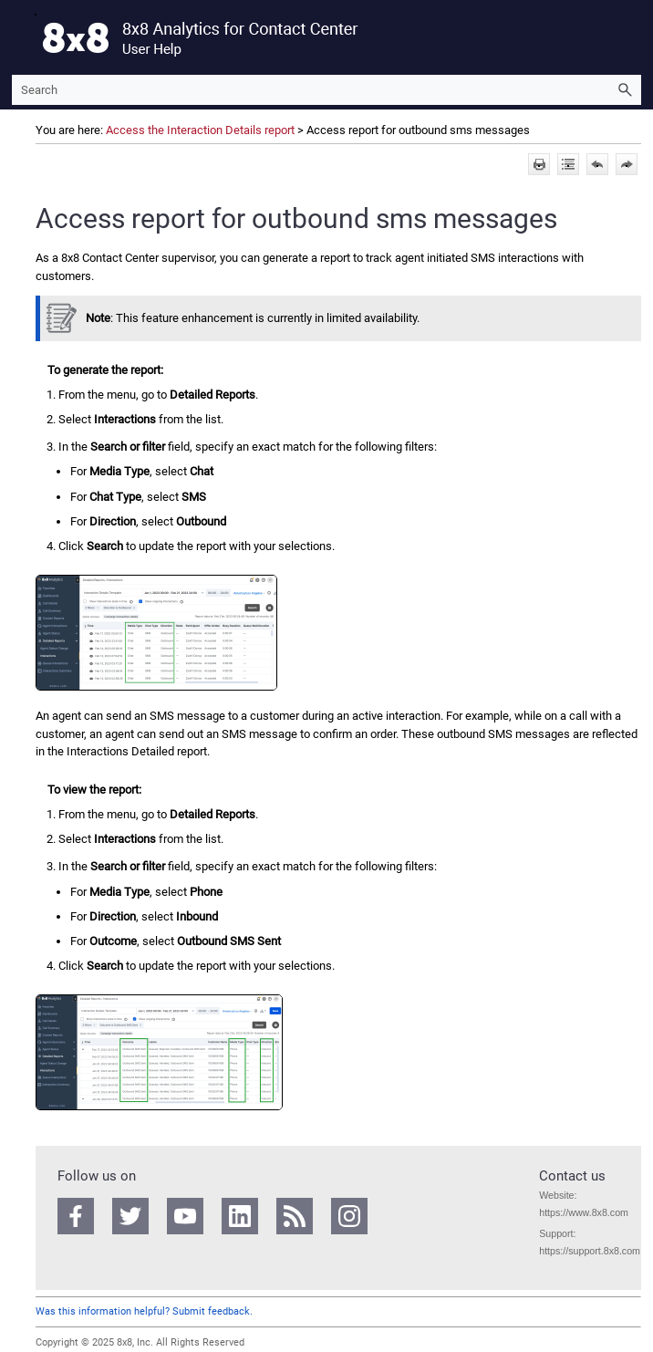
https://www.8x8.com (583, 1212)
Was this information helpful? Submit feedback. (144, 1311)
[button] (624, 90)
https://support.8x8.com (589, 1250)
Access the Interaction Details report (200, 130)
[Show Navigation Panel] (22, 37)
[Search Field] (326, 90)
